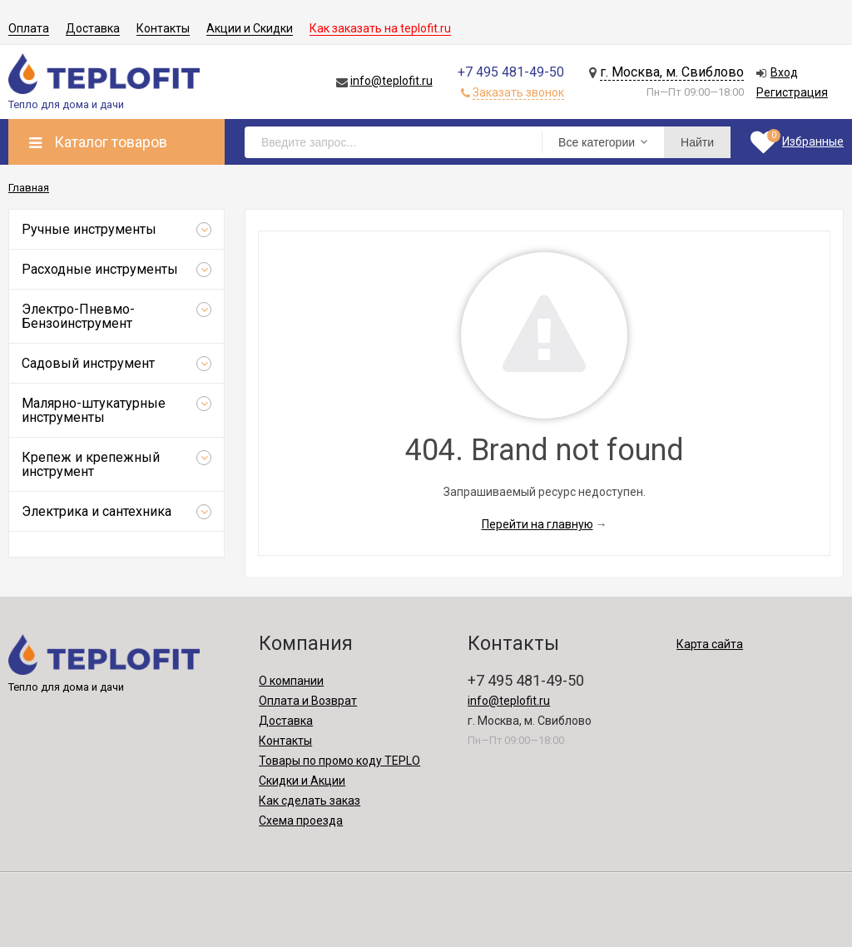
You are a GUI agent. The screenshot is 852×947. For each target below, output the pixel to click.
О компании (291, 680)
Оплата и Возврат (308, 700)
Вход (784, 72)
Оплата (28, 28)
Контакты (163, 28)
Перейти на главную (537, 524)
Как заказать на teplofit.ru (380, 28)
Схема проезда (301, 820)
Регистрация (792, 92)
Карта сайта (709, 644)
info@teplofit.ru (391, 80)
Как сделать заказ (309, 800)
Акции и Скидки (249, 28)
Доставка (93, 28)
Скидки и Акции (302, 780)
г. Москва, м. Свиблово (672, 72)
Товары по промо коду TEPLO (339, 760)
